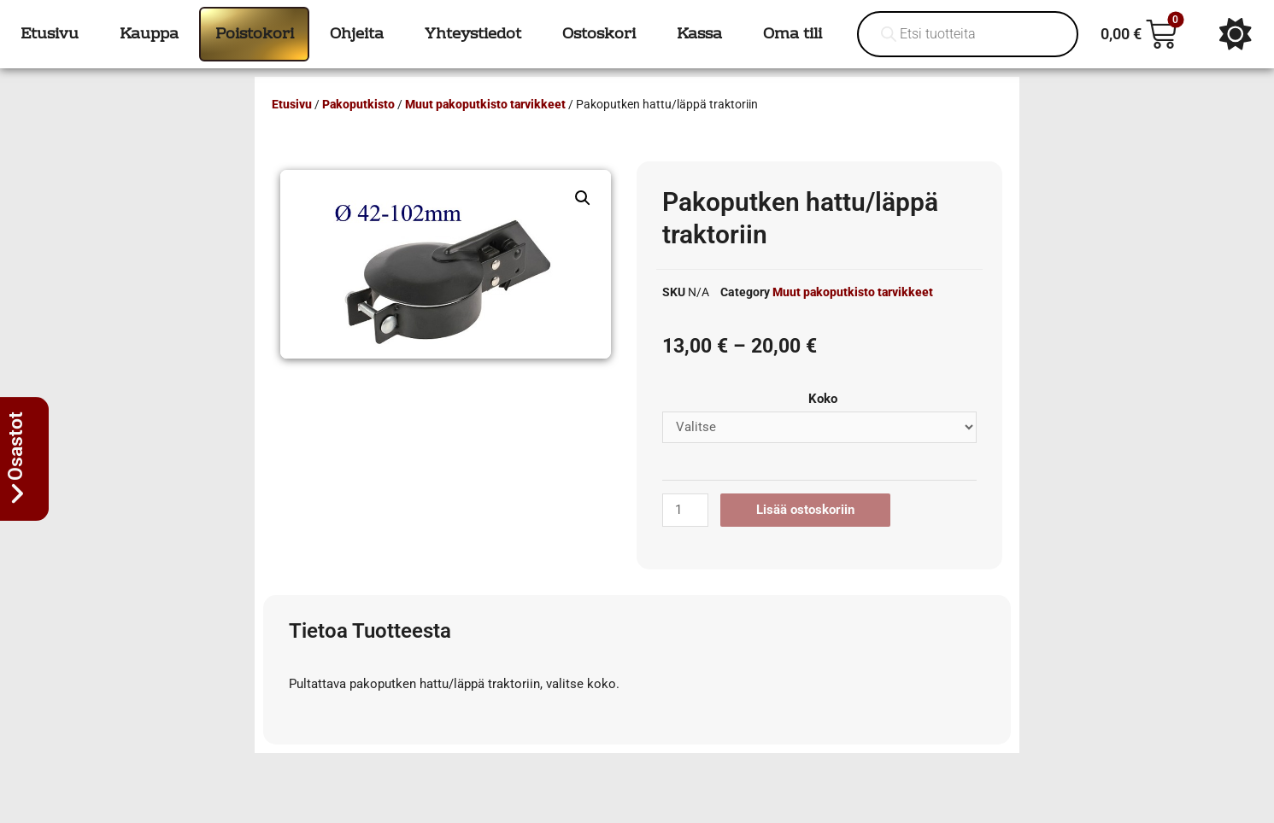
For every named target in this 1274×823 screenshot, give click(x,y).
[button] (582, 198)
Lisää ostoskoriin (805, 509)
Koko (822, 398)
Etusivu (292, 104)
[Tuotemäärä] (685, 510)
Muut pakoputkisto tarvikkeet (485, 104)
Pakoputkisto (358, 104)
